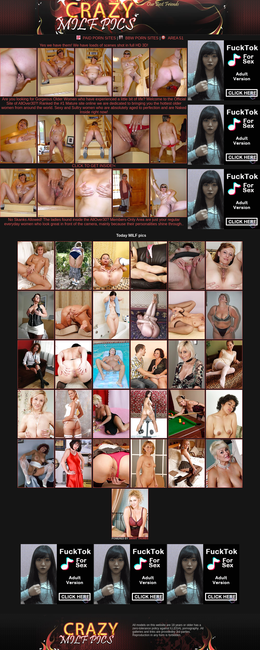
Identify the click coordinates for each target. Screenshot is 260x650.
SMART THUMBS (138, 538)
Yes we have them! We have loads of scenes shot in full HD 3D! (94, 45)
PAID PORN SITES (96, 38)
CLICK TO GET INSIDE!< (94, 166)
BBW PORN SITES (138, 38)
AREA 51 (172, 38)
